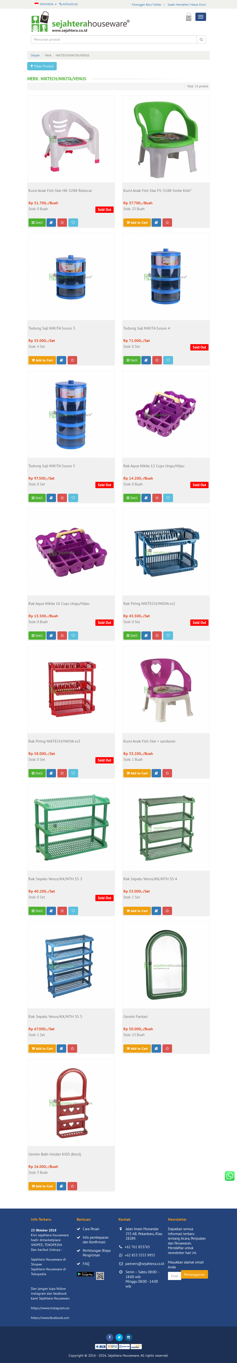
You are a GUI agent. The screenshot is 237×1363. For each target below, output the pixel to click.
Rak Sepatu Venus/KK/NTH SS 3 (55, 879)
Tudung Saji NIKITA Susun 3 (51, 328)
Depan (35, 55)
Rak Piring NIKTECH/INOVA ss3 (54, 741)
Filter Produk (42, 66)
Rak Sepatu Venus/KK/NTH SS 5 (55, 1016)
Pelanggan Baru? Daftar (146, 4)
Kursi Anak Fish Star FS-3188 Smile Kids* (157, 190)
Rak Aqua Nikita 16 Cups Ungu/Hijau (59, 603)
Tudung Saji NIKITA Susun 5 (51, 466)
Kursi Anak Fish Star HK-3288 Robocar (60, 190)
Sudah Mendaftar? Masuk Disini (187, 4)
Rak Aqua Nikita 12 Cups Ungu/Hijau (153, 466)
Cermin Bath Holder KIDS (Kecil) (54, 1154)
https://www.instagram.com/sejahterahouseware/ (67, 1308)
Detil (37, 222)
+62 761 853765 (137, 1247)
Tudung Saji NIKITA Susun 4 (146, 328)
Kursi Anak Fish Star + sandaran (149, 741)
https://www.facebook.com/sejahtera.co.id (61, 1318)
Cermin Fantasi (135, 1016)
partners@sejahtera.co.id (144, 1263)
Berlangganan (194, 1274)
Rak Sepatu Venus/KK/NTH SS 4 (150, 879)
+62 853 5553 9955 (140, 1255)
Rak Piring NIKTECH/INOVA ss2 (149, 603)
